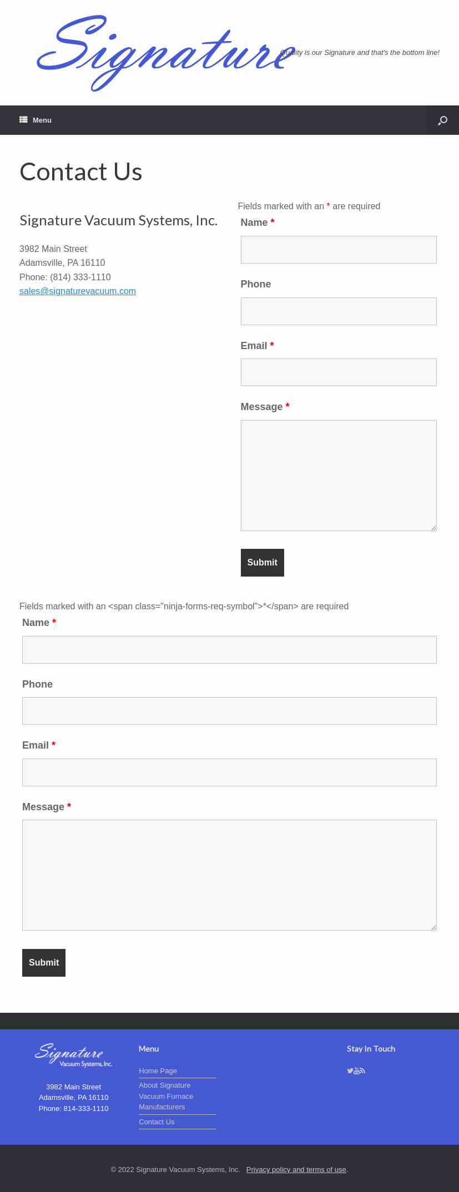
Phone (256, 284)
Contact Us (156, 1122)
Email (257, 345)
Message (265, 406)
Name (258, 222)
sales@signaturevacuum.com (77, 291)
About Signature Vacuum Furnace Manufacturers (166, 1096)
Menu (35, 120)
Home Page (158, 1071)
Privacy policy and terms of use (296, 1169)
